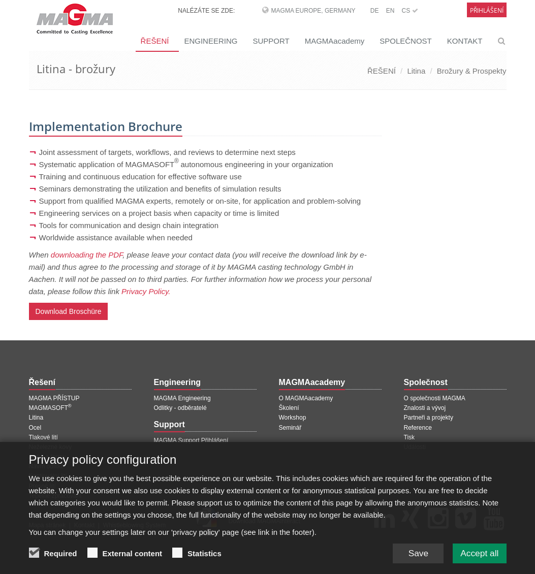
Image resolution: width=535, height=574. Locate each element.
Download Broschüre (69, 311)
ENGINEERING (210, 41)
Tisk (409, 437)
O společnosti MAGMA (434, 398)
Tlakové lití (43, 437)
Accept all (478, 556)
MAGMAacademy (335, 41)
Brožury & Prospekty (472, 71)
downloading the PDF (87, 254)
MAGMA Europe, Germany (313, 10)
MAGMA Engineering (182, 398)
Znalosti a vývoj (425, 407)
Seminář (290, 427)
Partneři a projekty (428, 417)
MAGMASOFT (50, 407)
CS (409, 10)
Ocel (35, 427)
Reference (418, 427)
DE (374, 10)
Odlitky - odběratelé (180, 407)
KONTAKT (465, 41)
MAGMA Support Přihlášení (191, 440)
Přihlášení (486, 10)
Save (414, 556)
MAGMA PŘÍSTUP (54, 398)
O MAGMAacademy (306, 398)
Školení (289, 407)
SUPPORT (271, 41)
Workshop (292, 417)
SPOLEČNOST (406, 41)
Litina (416, 71)
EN (390, 10)
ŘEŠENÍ (155, 41)
